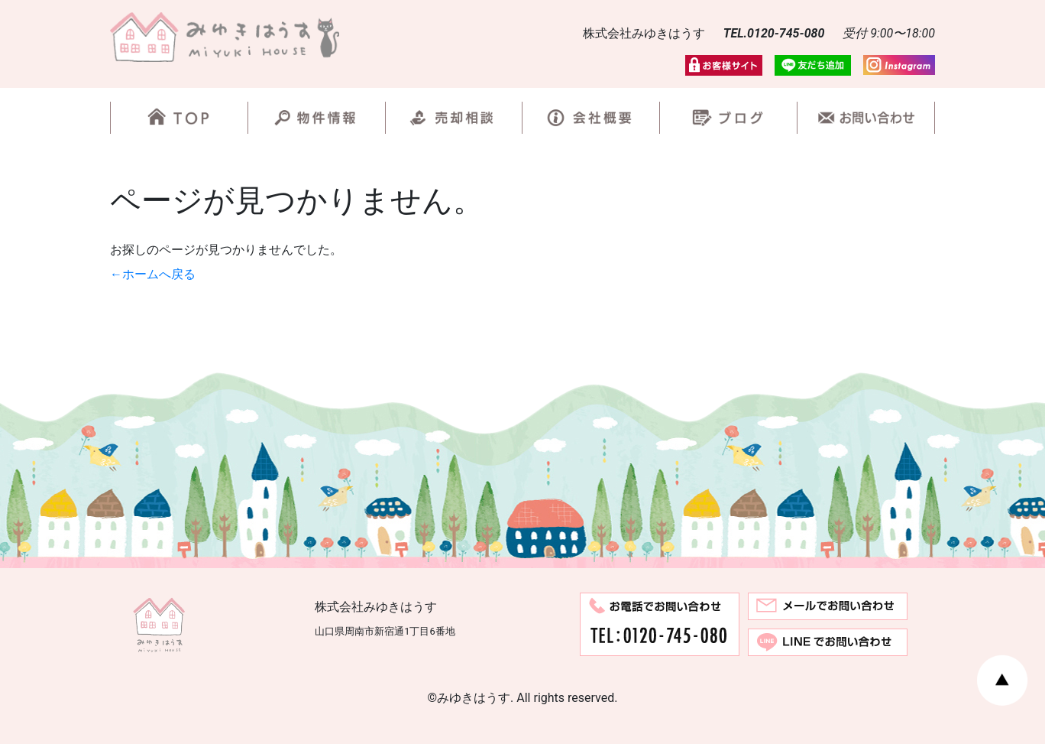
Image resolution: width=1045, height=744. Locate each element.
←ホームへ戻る (153, 274)
